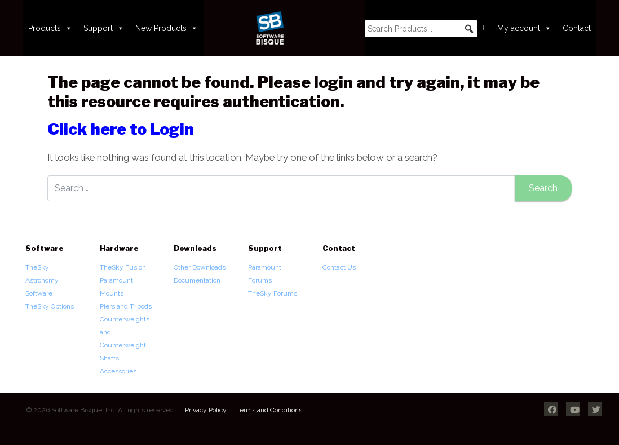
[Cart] (484, 28)
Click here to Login (120, 129)
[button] (469, 28)
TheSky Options (49, 306)
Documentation (197, 280)
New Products (166, 28)
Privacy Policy (206, 410)
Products (50, 28)
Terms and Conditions (269, 410)
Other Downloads (200, 267)
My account (524, 28)
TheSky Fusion (123, 267)
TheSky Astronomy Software (42, 280)
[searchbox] (421, 28)
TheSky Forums (272, 293)
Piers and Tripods (126, 306)
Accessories (118, 371)
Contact (577, 28)
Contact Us (339, 267)
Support (103, 28)
